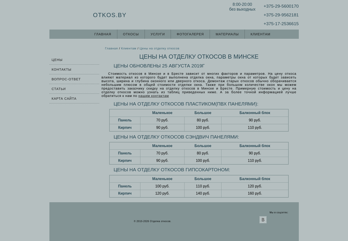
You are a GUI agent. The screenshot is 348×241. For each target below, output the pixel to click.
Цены (57, 60)
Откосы (131, 34)
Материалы (227, 34)
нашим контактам (153, 96)
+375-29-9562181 (281, 14)
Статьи (59, 89)
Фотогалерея (190, 34)
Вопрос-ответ (66, 79)
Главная (102, 34)
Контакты (62, 69)
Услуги (158, 34)
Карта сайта (64, 98)
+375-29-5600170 (281, 6)
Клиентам (260, 34)
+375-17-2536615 (281, 23)
